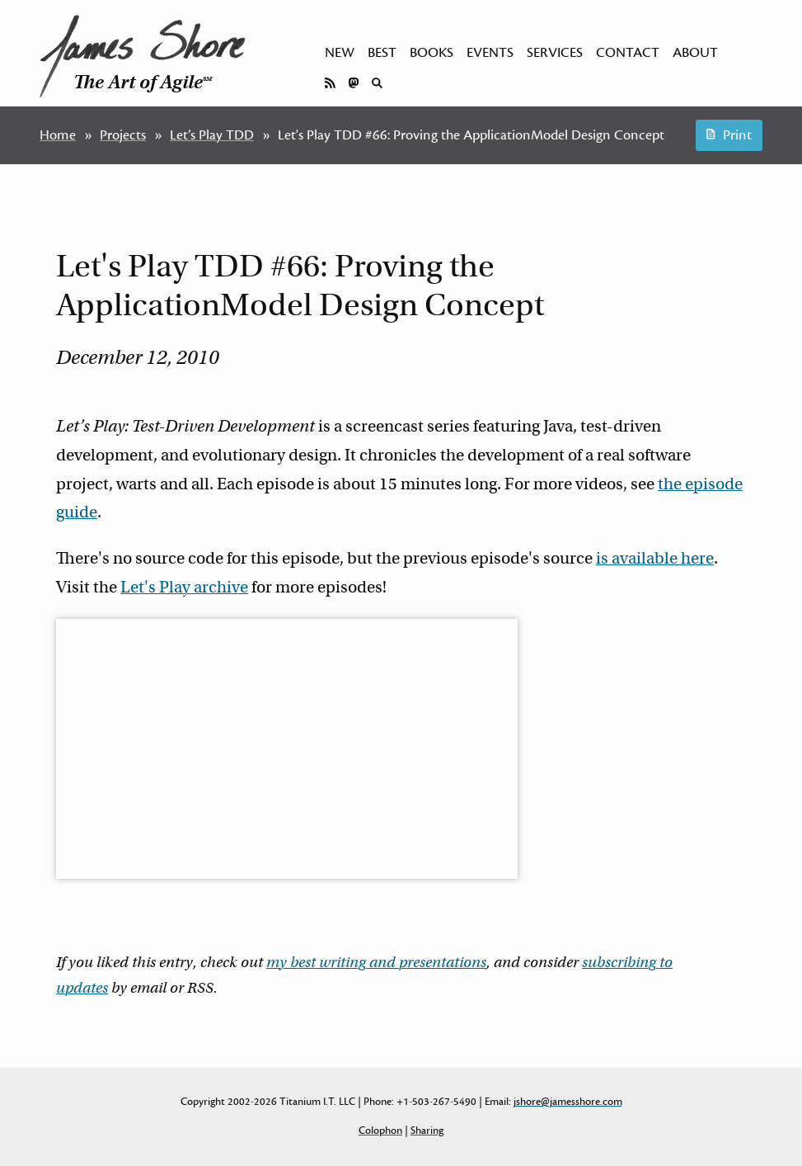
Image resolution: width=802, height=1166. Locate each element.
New (339, 53)
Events (490, 53)
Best (382, 53)
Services (555, 53)
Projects (123, 135)
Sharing (426, 1130)
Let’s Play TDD (212, 135)
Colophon (380, 1130)
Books (431, 53)
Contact (627, 53)
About (695, 53)
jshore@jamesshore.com (568, 1101)
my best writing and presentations (376, 962)
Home (58, 135)
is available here (655, 558)
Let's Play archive (184, 587)
